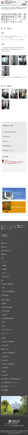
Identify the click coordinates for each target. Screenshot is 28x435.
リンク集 (14, 227)
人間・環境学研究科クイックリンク (9, 382)
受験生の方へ (4, 243)
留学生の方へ (4, 247)
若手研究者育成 (5, 311)
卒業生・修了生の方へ (6, 250)
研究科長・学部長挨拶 (7, 284)
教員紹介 (4, 303)
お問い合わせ (22, 225)
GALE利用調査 (4, 390)
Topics (2, 258)
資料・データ (5, 333)
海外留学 (5, 141)
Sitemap (21, 227)
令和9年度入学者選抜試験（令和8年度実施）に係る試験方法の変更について (13, 162)
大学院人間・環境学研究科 (9, 132)
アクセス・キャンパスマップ (9, 225)
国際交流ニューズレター (9, 150)
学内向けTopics (5, 276)
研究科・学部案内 (5, 299)
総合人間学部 (6, 136)
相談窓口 (4, 371)
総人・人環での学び (7, 329)
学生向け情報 (4, 360)
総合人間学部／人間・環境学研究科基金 (10, 379)
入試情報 (4, 265)
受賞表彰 (4, 269)
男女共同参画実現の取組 (8, 318)
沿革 (3, 287)
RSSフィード (5, 227)
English (4, 235)
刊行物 (3, 322)
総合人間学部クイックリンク (8, 386)
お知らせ (4, 273)
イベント (4, 261)
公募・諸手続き (4, 375)
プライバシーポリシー (7, 229)
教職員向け (3, 254)
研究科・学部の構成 (7, 307)
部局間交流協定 (7, 145)
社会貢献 (4, 314)
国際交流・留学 (8, 126)
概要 (2, 280)
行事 (3, 326)
